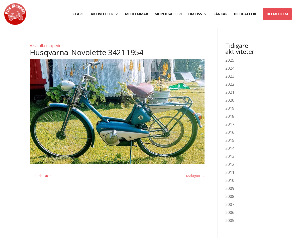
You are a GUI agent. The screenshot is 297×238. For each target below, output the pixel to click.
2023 (229, 76)
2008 (229, 196)
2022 (229, 84)
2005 (229, 220)
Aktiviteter (102, 14)
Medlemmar (136, 14)
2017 (229, 124)
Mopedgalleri (168, 14)
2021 (229, 92)
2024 (229, 68)
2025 (229, 60)
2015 (229, 140)
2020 (229, 100)
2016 (229, 132)
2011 (229, 172)
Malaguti (195, 175)
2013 (229, 156)
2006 (229, 212)
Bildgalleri (245, 14)
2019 (229, 108)
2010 (229, 180)
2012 (229, 164)
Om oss (195, 14)
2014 (229, 148)
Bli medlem (277, 14)
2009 (229, 188)
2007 (229, 204)
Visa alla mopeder (46, 45)
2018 (229, 116)
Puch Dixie (40, 175)
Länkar (221, 14)
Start (78, 14)
